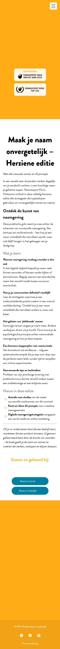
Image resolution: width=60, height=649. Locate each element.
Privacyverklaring (30, 643)
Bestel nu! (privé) (27, 481)
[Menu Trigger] (53, 6)
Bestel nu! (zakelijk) (27, 490)
